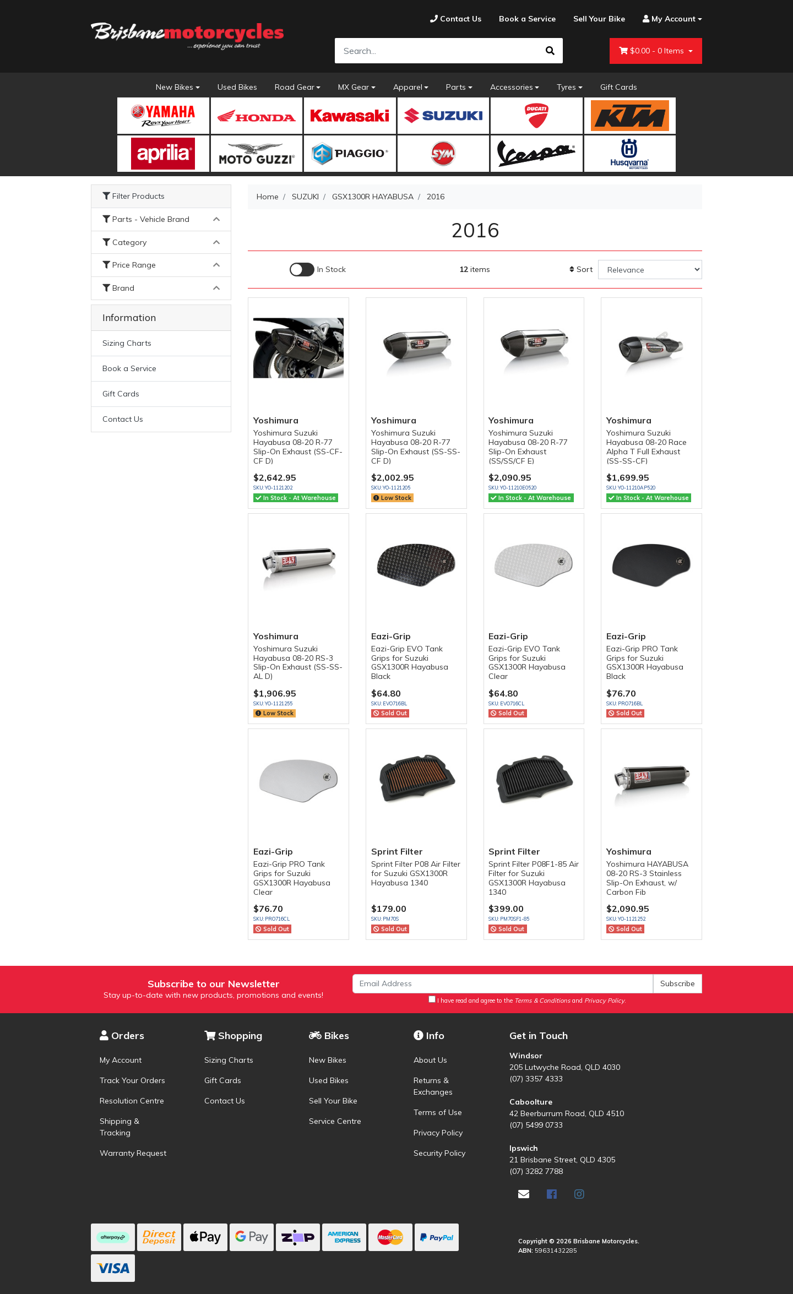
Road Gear (294, 87)
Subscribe (677, 983)
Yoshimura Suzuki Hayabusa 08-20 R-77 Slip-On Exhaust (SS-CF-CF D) (298, 446)
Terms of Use (438, 1112)
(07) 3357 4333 (536, 1079)
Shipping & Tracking (119, 1127)
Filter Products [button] (133, 196)
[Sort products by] (650, 269)
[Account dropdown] (668, 19)
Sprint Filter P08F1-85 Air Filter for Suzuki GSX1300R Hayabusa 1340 (533, 877)
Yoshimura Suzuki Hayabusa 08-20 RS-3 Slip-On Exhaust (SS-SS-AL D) (298, 662)
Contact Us (122, 419)
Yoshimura (275, 420)
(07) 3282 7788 (536, 1171)
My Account (121, 1060)
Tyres (566, 87)
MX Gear (353, 87)
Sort (581, 269)
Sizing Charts (126, 343)
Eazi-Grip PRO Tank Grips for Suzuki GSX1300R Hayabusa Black (644, 662)
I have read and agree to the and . (527, 1000)
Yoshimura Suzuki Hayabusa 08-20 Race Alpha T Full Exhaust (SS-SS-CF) (646, 446)
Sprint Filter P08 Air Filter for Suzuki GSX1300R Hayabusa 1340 (415, 873)
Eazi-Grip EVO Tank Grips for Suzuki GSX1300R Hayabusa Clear (527, 662)
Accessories (511, 87)
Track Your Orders (132, 1080)
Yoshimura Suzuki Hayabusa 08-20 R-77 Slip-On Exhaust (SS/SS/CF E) (528, 446)
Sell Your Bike (333, 1101)
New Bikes (174, 87)
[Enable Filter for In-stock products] (318, 269)
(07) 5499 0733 (536, 1125)
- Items (652, 51)
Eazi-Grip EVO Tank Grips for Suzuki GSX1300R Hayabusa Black (409, 662)
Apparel (407, 87)
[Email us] (523, 1194)
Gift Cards (618, 87)
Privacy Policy (438, 1133)
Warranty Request (133, 1153)
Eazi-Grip (391, 635)
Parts (456, 87)
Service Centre (335, 1121)
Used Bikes (237, 87)
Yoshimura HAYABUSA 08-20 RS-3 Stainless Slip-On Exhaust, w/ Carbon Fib (647, 877)
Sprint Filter (397, 851)
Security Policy (439, 1153)
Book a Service (129, 368)
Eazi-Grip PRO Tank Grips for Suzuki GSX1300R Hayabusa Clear (291, 877)
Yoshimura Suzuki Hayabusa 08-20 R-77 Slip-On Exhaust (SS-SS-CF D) (415, 446)
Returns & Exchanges (433, 1086)
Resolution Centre (132, 1101)
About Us (430, 1060)
